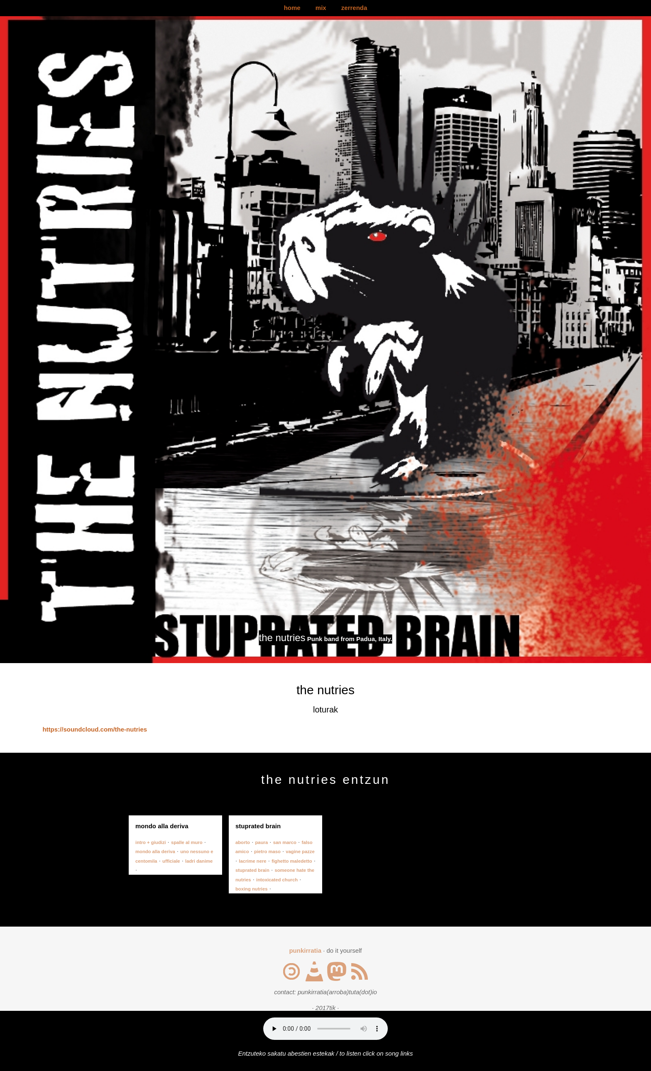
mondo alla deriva (155, 851)
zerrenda (354, 7)
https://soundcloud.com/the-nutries (94, 729)
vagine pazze (300, 851)
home (292, 7)
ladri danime (199, 861)
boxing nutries (251, 888)
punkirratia (305, 950)
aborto (242, 842)
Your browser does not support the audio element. (325, 1028)
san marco (284, 842)
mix (321, 7)
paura (261, 842)
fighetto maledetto (292, 861)
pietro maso (267, 851)
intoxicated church (277, 879)
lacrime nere (252, 861)
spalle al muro (187, 842)
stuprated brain (252, 870)
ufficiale (171, 861)
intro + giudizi (150, 842)
